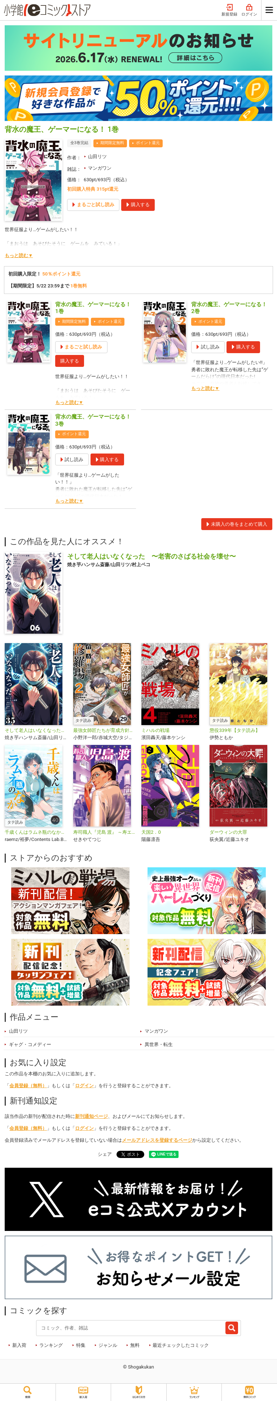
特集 (80, 1345)
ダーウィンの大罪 (228, 832)
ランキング (51, 1345)
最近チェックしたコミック (181, 1345)
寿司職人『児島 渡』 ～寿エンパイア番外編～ (104, 832)
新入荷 (19, 1345)
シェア (105, 1154)
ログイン (249, 10)
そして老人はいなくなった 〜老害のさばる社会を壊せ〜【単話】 (36, 730)
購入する (69, 361)
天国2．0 (151, 832)
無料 (135, 1345)
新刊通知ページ (91, 1116)
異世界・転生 (159, 1044)
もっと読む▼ (19, 255)
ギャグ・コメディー (30, 1044)
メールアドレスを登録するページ (157, 1140)
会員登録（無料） (28, 1085)
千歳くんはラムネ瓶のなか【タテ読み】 (36, 832)
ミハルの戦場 (155, 730)
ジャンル (107, 1345)
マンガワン (99, 168)
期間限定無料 (112, 142)
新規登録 (229, 10)
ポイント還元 (148, 142)
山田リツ (97, 156)
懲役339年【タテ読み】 (235, 730)
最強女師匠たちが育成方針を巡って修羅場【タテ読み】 (104, 730)
